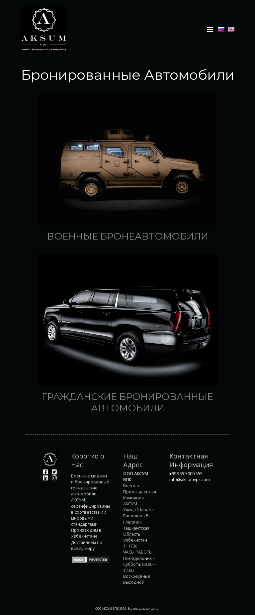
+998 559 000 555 (186, 473)
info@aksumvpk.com (189, 479)
